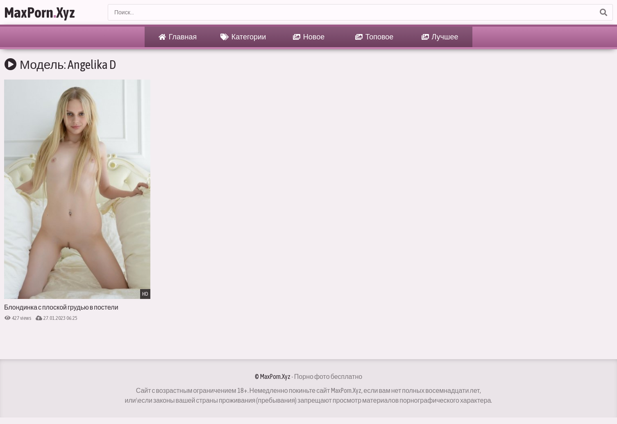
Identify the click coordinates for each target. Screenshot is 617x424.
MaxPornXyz (39, 12)
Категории (243, 37)
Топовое (374, 37)
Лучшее (440, 37)
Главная (178, 37)
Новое (308, 37)
